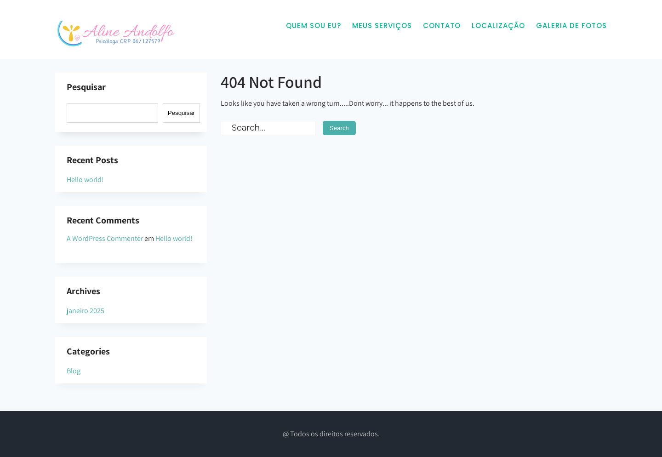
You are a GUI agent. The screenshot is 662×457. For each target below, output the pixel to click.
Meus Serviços (382, 25)
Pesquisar (86, 87)
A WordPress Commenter (105, 238)
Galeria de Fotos (571, 25)
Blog (73, 371)
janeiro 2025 (85, 310)
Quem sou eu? (313, 25)
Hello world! (85, 179)
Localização (498, 25)
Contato (442, 25)
